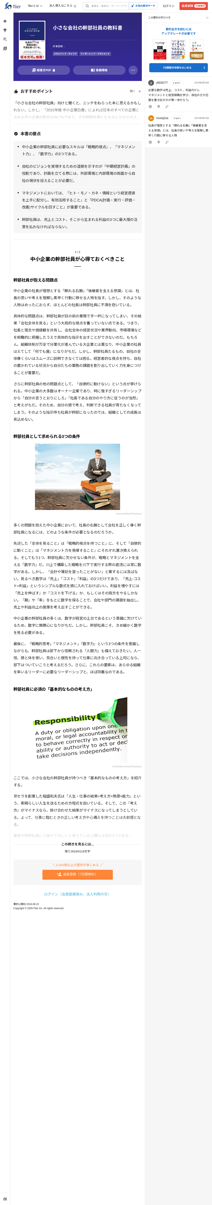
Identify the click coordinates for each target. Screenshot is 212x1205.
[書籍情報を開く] (99, 70)
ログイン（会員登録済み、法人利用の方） (77, 894)
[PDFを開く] (44, 70)
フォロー (176, 83)
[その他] (133, 70)
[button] (178, 95)
